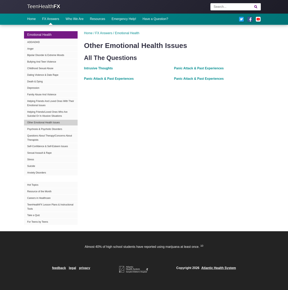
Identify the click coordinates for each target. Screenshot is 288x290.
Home (31, 19)
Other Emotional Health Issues (43, 122)
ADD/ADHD (33, 42)
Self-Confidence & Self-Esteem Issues (47, 146)
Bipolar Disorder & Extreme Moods (45, 55)
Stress (30, 159)
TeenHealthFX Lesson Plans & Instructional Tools (50, 206)
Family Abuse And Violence (41, 94)
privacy (84, 268)
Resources (97, 19)
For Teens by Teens (37, 221)
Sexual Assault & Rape (39, 152)
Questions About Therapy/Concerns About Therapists (49, 137)
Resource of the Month (39, 191)
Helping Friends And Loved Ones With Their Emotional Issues (50, 103)
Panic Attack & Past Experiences (199, 68)
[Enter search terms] (235, 6)
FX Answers (50, 19)
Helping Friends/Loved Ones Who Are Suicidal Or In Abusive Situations (47, 114)
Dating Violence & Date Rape (42, 75)
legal (72, 268)
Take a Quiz (33, 215)
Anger (30, 48)
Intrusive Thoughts (98, 68)
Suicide (31, 166)
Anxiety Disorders (36, 172)
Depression (33, 88)
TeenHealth (43, 6)
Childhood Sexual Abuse (40, 68)
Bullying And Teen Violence (41, 61)
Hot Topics (32, 184)
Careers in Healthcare (39, 198)
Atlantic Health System (218, 268)
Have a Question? (155, 19)
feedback (59, 268)
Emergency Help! (124, 19)
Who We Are (75, 19)
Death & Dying (35, 81)
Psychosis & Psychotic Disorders (44, 129)
